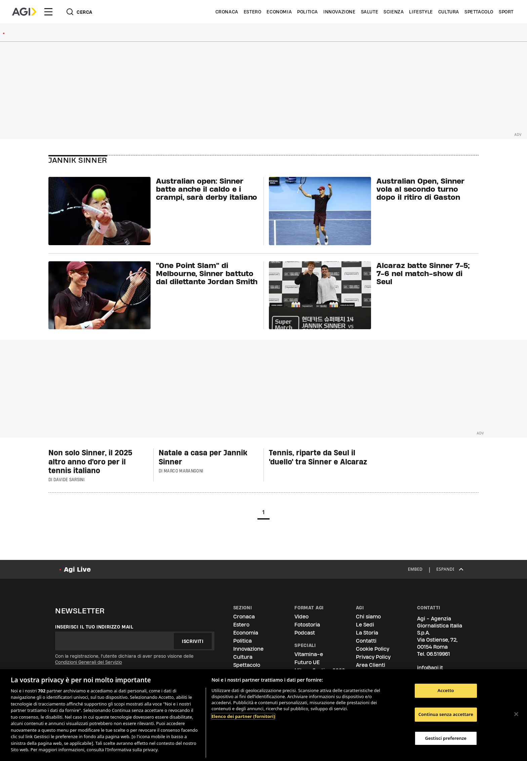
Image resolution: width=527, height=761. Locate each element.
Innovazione (339, 12)
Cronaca (226, 12)
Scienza (393, 12)
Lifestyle (421, 12)
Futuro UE (307, 662)
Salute (369, 12)
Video (301, 616)
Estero (252, 12)
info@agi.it (430, 667)
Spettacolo (478, 12)
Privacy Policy (373, 657)
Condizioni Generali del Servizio (88, 662)
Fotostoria (307, 624)
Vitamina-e (308, 654)
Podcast (304, 633)
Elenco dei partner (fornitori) (243, 716)
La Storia (367, 633)
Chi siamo (368, 616)
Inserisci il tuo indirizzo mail (94, 627)
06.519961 (438, 654)
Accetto (446, 691)
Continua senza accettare (445, 714)
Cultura (448, 12)
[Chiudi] (516, 714)
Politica (307, 12)
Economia (279, 12)
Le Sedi (365, 624)
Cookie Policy (372, 649)
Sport (506, 12)
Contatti (366, 641)
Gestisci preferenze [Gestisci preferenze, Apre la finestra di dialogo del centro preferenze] (446, 738)
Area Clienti (370, 665)
